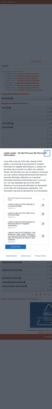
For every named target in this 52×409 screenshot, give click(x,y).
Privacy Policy (40, 256)
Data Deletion (11, 256)
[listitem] (26, 199)
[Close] (47, 153)
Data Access (26, 256)
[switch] (42, 205)
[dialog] (26, 204)
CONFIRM (15, 247)
